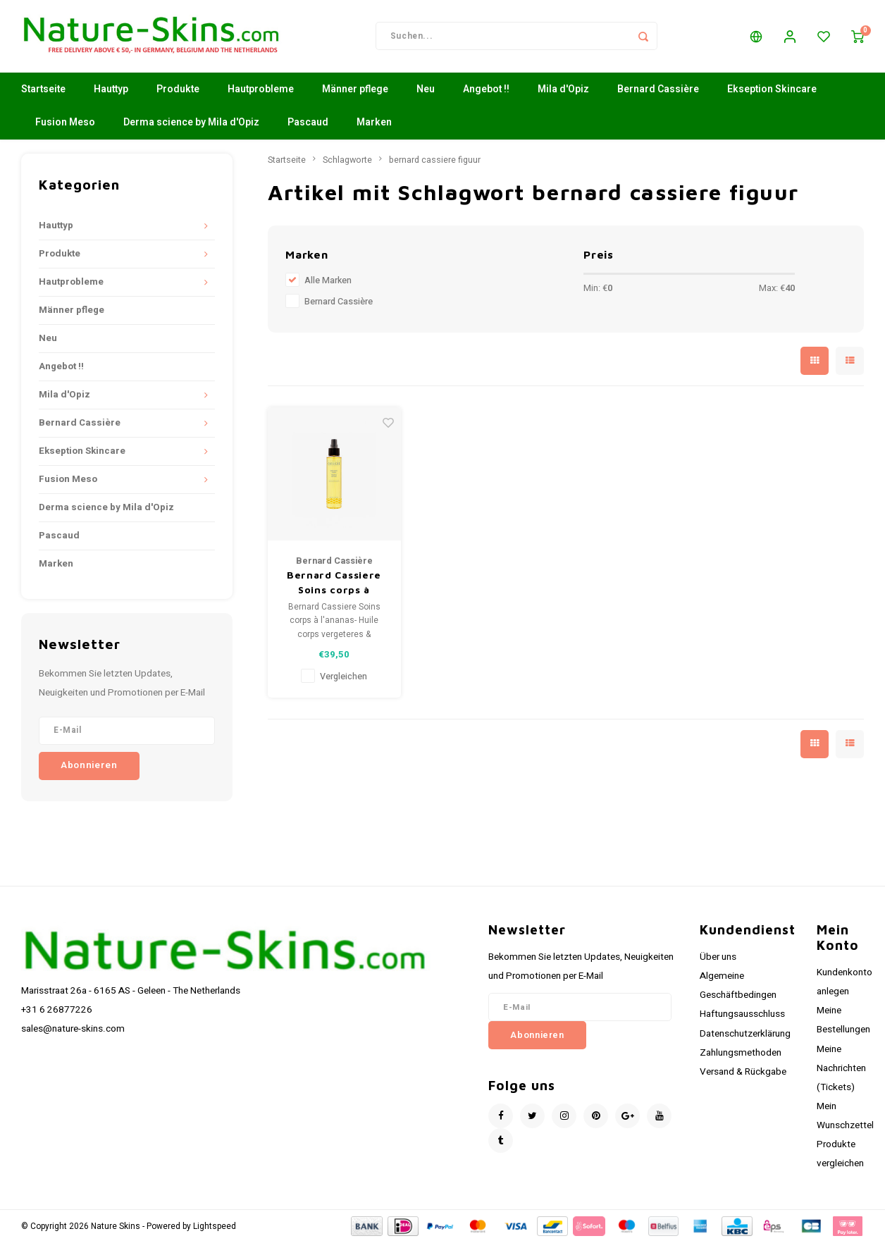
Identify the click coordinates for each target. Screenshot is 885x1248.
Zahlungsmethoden (740, 1058)
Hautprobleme (261, 94)
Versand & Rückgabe (743, 1077)
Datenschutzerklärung (745, 1039)
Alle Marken (328, 286)
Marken (374, 128)
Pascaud (307, 128)
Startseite (43, 94)
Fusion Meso (65, 128)
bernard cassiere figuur (435, 165)
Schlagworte (347, 165)
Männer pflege (355, 94)
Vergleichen (343, 681)
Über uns (718, 962)
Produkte (177, 94)
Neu (425, 94)
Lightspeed (214, 1231)
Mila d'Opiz (563, 94)
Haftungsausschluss (742, 1020)
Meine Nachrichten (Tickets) (841, 1073)
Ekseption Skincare (772, 94)
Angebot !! (486, 94)
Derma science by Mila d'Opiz (191, 128)
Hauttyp (111, 94)
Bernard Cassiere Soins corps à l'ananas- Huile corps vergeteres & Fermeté (333, 588)
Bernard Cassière (658, 94)
